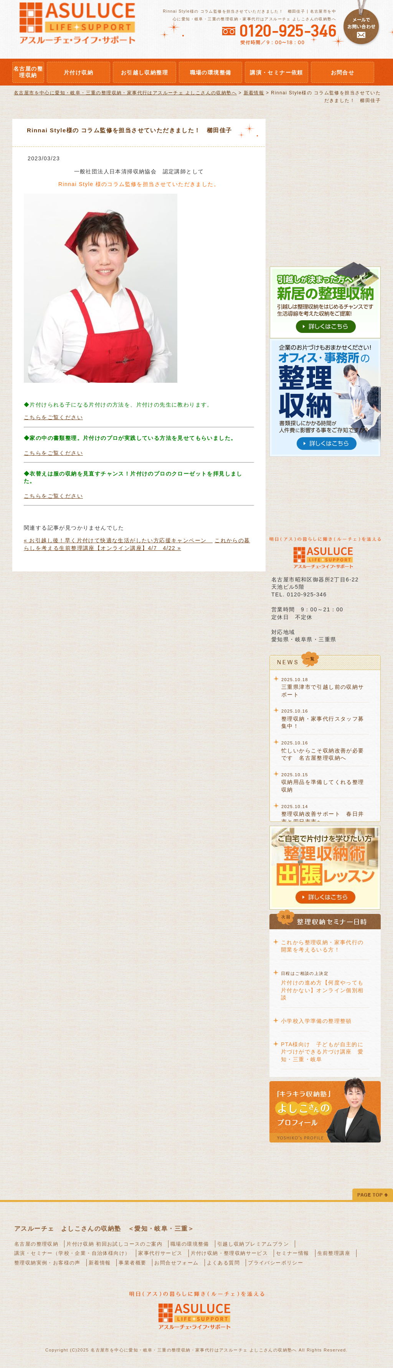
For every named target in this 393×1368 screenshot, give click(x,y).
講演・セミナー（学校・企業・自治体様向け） (72, 1253)
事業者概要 (132, 1263)
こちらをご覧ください (53, 417)
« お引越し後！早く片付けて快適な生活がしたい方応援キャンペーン (118, 540)
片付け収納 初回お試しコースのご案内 (114, 1244)
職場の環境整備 (189, 1244)
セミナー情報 (292, 1253)
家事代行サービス (160, 1253)
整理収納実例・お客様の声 (47, 1263)
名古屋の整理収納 (36, 1244)
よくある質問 (223, 1263)
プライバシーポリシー (275, 1263)
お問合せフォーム (176, 1263)
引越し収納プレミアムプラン (253, 1244)
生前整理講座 (333, 1253)
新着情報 (100, 1263)
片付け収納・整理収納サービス (229, 1253)
